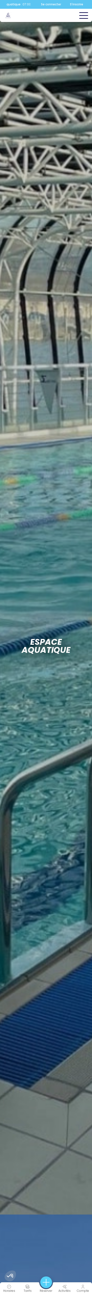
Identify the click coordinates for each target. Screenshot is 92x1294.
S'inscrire (76, 4)
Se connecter (51, 4)
